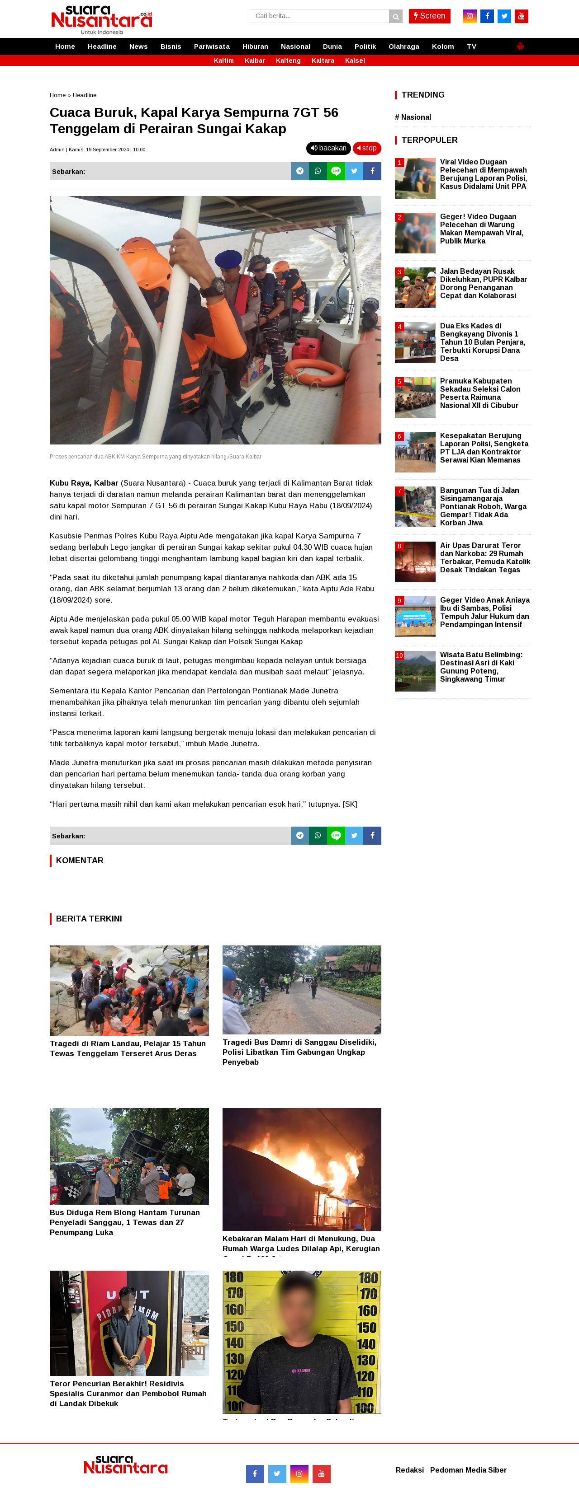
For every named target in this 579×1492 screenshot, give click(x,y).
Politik (365, 46)
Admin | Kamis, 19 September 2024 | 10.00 (97, 149)
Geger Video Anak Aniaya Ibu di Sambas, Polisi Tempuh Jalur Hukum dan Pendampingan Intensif (485, 612)
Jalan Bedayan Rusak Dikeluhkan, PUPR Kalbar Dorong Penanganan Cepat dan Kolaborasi (483, 283)
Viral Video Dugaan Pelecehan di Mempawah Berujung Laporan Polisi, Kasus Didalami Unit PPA (483, 174)
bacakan (328, 148)
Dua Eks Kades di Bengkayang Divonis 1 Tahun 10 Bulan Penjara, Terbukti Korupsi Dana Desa (482, 342)
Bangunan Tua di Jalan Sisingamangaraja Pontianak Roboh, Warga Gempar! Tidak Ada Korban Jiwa (483, 506)
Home (65, 46)
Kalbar (255, 60)
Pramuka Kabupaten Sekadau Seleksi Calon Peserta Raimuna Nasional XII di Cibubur (480, 393)
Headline (102, 46)
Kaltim (224, 60)
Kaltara (323, 60)
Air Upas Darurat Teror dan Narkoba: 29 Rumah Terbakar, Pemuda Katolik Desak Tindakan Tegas (485, 558)
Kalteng (288, 60)
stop (367, 148)
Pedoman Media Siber (468, 1470)
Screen (430, 15)
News (138, 46)
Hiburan (255, 46)
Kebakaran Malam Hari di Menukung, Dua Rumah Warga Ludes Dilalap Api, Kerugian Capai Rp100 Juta (301, 1249)
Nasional (295, 46)
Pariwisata (212, 46)
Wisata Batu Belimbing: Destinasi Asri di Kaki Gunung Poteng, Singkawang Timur (481, 667)
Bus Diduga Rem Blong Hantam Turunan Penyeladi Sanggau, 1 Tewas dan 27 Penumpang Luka (125, 1222)
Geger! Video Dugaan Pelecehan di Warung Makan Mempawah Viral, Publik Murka (481, 229)
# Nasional (413, 117)
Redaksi (410, 1470)
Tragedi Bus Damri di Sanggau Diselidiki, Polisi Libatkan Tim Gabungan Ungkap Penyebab (300, 1052)
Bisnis (171, 46)
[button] (520, 42)
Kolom (443, 46)
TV (471, 46)
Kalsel (355, 60)
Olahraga (404, 46)
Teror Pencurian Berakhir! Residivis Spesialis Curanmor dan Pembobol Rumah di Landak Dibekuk (128, 1394)
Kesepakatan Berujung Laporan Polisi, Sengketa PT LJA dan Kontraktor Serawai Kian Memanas (484, 448)
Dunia (332, 46)
